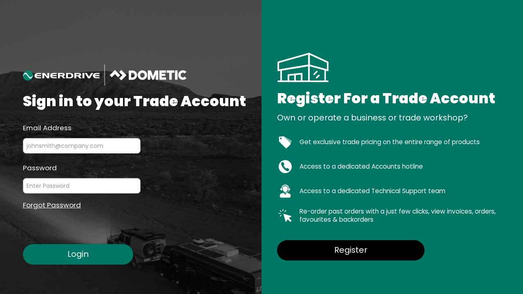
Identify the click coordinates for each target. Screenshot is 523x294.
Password (40, 167)
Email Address (47, 127)
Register (350, 250)
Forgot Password (52, 205)
